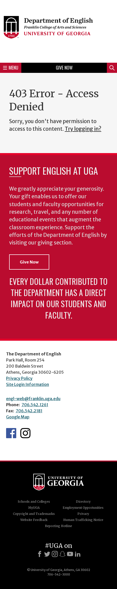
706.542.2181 (29, 410)
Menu (10, 67)
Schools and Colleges (34, 501)
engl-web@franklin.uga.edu (33, 398)
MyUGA (34, 508)
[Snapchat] (62, 554)
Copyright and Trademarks (34, 514)
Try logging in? (83, 129)
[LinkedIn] (78, 554)
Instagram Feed (25, 433)
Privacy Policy (19, 378)
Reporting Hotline (58, 526)
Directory (83, 501)
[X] (47, 554)
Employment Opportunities (83, 508)
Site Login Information (27, 384)
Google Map (17, 416)
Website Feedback (33, 520)
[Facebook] (40, 554)
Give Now (64, 67)
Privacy (83, 514)
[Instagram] (55, 554)
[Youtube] (70, 554)
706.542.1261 (35, 404)
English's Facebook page (11, 433)
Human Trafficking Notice (83, 520)
